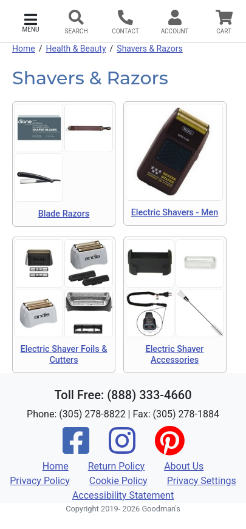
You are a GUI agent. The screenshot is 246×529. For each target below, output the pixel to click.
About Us (183, 466)
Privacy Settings (201, 481)
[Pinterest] (169, 448)
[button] (30, 21)
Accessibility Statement (123, 495)
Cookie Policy (118, 481)
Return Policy (116, 466)
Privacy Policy (40, 481)
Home (23, 48)
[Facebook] (76, 448)
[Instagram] (122, 448)
